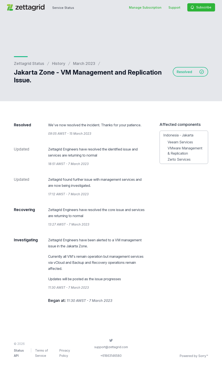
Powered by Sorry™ (194, 356)
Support (174, 7)
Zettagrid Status (29, 63)
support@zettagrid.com (111, 347)
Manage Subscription (145, 7)
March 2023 (84, 63)
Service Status (63, 8)
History (58, 63)
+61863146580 (111, 355)
